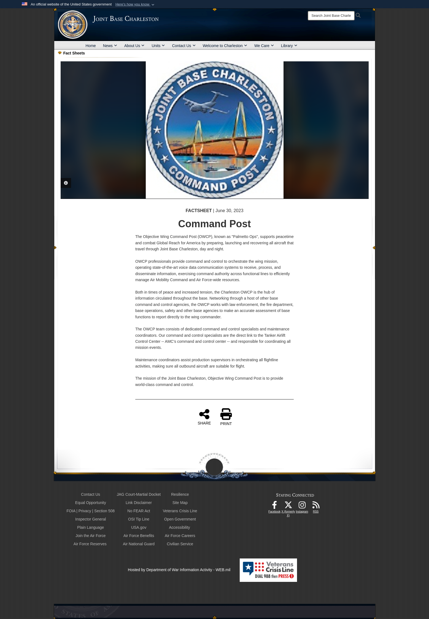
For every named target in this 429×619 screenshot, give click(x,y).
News (110, 45)
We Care (264, 45)
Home (91, 45)
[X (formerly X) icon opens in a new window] (288, 506)
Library (289, 45)
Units (158, 45)
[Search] (331, 15)
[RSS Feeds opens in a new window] (316, 506)
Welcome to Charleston (225, 45)
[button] (135, 4)
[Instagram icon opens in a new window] (302, 506)
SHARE (204, 416)
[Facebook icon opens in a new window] (274, 506)
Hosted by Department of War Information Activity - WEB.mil (179, 570)
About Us (134, 45)
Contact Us (183, 45)
